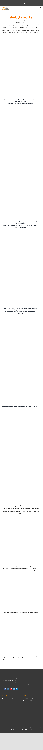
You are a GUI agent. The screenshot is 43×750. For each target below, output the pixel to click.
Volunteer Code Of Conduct (18, 729)
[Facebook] (5, 689)
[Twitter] (14, 689)
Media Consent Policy (29, 729)
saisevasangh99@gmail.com (29, 1)
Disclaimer (36, 727)
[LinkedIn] (17, 689)
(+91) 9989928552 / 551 (18, 1)
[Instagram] (8, 689)
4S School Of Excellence (28, 684)
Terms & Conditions (29, 727)
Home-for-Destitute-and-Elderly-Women (30, 680)
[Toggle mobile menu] (40, 8)
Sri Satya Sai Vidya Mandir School (30, 677)
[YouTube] (11, 689)
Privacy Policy (21, 727)
